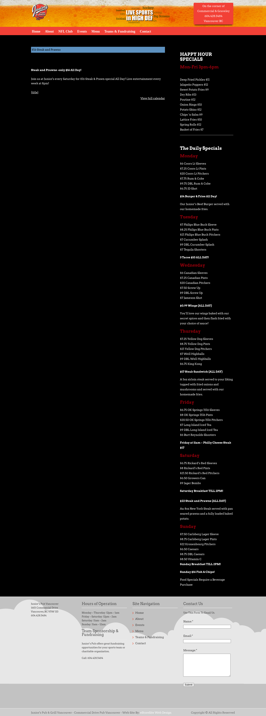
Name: (188, 621)
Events (82, 31)
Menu (95, 31)
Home (36, 31)
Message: (190, 650)
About (49, 31)
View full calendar (152, 98)
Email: (188, 636)
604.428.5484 (39, 615)
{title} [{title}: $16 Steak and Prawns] (34, 92)
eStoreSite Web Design (155, 712)
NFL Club (65, 31)
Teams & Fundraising (119, 31)
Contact (145, 31)
